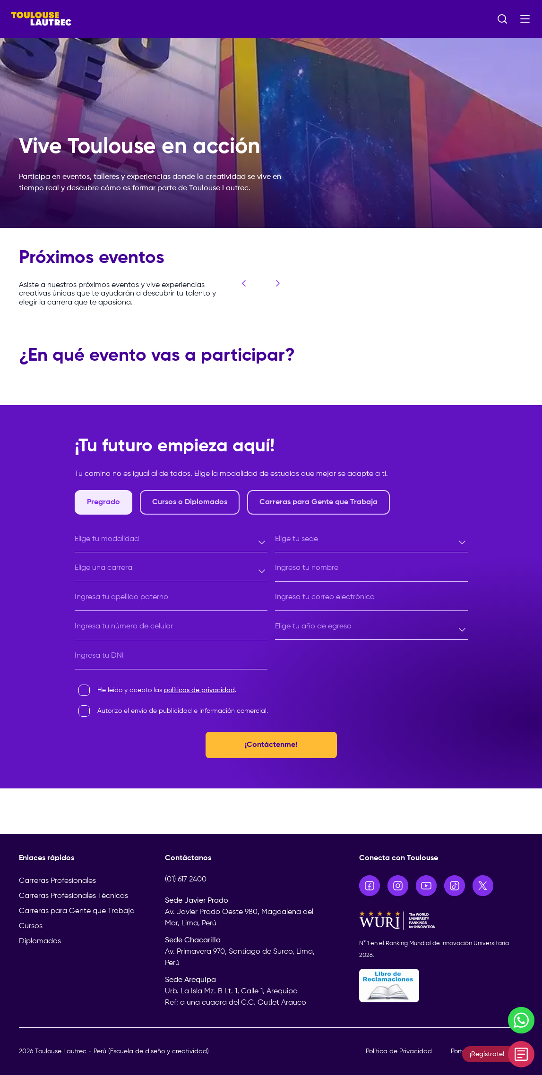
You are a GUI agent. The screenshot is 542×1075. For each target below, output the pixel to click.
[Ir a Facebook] (369, 885)
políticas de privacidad (199, 690)
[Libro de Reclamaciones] (441, 985)
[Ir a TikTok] (454, 885)
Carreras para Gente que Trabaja (77, 911)
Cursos (31, 926)
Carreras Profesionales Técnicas (73, 896)
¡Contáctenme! (271, 745)
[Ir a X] (483, 885)
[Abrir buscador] (502, 19)
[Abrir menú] (525, 19)
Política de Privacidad (399, 1051)
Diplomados (40, 941)
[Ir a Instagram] (397, 885)
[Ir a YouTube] (426, 885)
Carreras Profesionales (57, 881)
